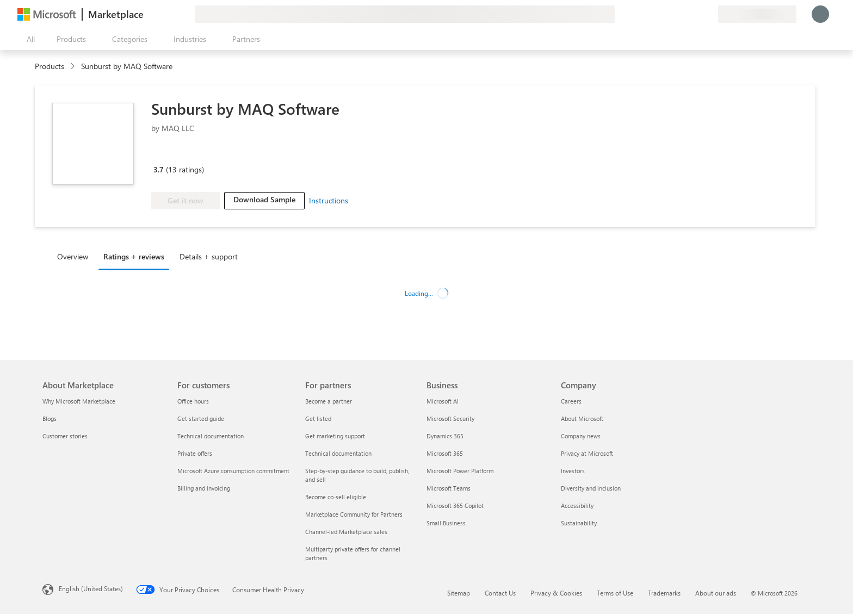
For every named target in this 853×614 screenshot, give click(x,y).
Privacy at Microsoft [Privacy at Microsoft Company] (587, 453)
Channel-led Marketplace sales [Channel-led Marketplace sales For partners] (346, 532)
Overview (72, 256)
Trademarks (664, 592)
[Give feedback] (670, 14)
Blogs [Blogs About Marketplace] (49, 418)
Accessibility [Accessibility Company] (577, 505)
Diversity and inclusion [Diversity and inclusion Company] (591, 488)
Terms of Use (615, 592)
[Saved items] (696, 14)
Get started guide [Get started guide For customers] (200, 418)
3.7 (158, 169)
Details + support (209, 256)
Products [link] (49, 66)
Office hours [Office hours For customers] (193, 401)
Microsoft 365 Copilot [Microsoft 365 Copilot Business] (455, 505)
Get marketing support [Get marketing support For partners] (335, 436)
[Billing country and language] (757, 14)
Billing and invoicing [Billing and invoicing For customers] (203, 488)
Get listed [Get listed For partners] (318, 418)
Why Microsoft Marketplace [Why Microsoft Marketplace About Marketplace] (78, 401)
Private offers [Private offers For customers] (194, 453)
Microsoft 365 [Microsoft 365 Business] (444, 453)
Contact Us (500, 592)
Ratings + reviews (133, 256)
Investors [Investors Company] (573, 471)
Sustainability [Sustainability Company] (579, 523)
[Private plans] (709, 14)
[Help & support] (683, 14)
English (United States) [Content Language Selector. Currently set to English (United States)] (91, 588)
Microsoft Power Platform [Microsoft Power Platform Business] (459, 471)
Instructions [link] (328, 200)
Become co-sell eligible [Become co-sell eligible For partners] (335, 497)
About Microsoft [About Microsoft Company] (582, 418)
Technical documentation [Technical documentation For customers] (210, 436)
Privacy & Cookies (556, 592)
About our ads (715, 592)
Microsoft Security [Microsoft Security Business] (450, 418)
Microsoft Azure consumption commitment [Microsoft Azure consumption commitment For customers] (233, 471)
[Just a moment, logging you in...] (820, 14)
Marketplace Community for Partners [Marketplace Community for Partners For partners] (354, 514)
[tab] (75, 256)
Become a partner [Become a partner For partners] (328, 401)
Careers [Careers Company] (571, 401)
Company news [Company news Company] (581, 436)
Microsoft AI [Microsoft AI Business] (442, 401)
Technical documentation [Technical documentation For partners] (338, 453)
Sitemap (458, 592)
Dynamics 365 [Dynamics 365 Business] (444, 436)
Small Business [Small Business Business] (446, 523)
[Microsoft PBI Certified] (182, 154)
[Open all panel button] (28, 39)
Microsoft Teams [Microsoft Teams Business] (448, 488)
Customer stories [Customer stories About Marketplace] (65, 436)
